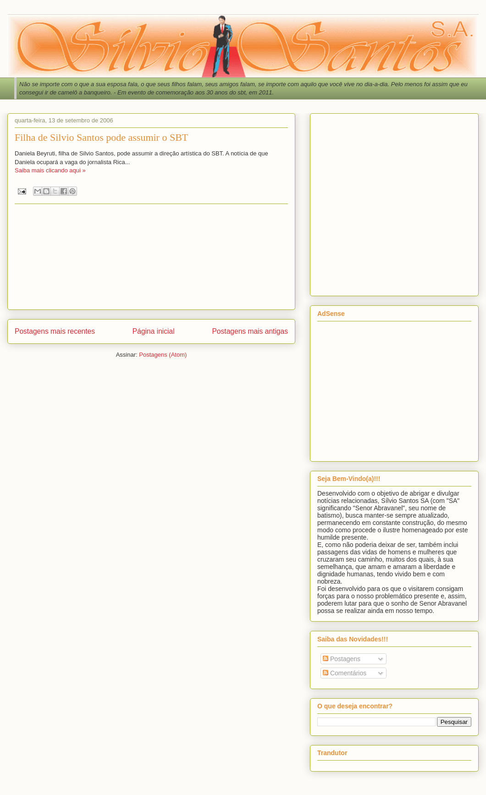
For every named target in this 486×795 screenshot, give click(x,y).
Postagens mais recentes (55, 331)
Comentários (344, 673)
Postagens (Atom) (163, 354)
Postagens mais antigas (250, 331)
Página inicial (154, 331)
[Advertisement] (86, 203)
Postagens (341, 658)
